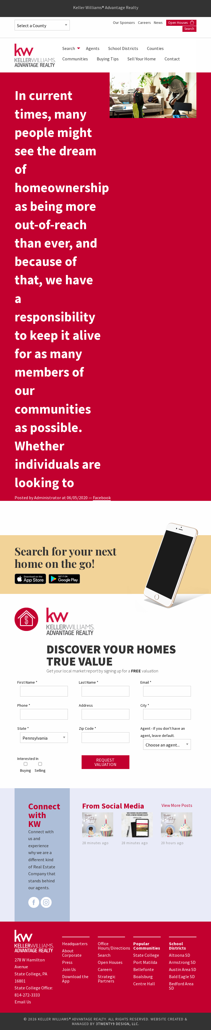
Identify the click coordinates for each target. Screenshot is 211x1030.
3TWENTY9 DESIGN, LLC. (117, 1023)
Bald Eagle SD (182, 976)
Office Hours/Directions (114, 945)
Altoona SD (179, 955)
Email (145, 682)
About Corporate (72, 953)
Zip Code (87, 728)
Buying (25, 767)
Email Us (23, 1001)
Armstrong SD (182, 962)
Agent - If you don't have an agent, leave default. (162, 731)
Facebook (102, 497)
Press (67, 962)
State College (146, 955)
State (23, 728)
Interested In (27, 758)
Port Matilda (145, 962)
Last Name (88, 682)
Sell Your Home (141, 58)
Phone (23, 705)
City (144, 705)
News (191, 22)
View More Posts (177, 805)
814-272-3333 (27, 994)
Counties (155, 48)
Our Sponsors (156, 22)
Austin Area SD (182, 969)
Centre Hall (144, 983)
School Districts (123, 48)
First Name (27, 682)
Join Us (69, 969)
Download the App (75, 978)
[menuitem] (70, 48)
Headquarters (75, 943)
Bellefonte (143, 969)
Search (189, 28)
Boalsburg (143, 976)
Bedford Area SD (181, 985)
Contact (172, 58)
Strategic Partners (106, 978)
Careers (177, 22)
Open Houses (164, 28)
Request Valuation (105, 762)
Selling (40, 767)
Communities (75, 58)
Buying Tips (108, 58)
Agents (92, 48)
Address (86, 705)
